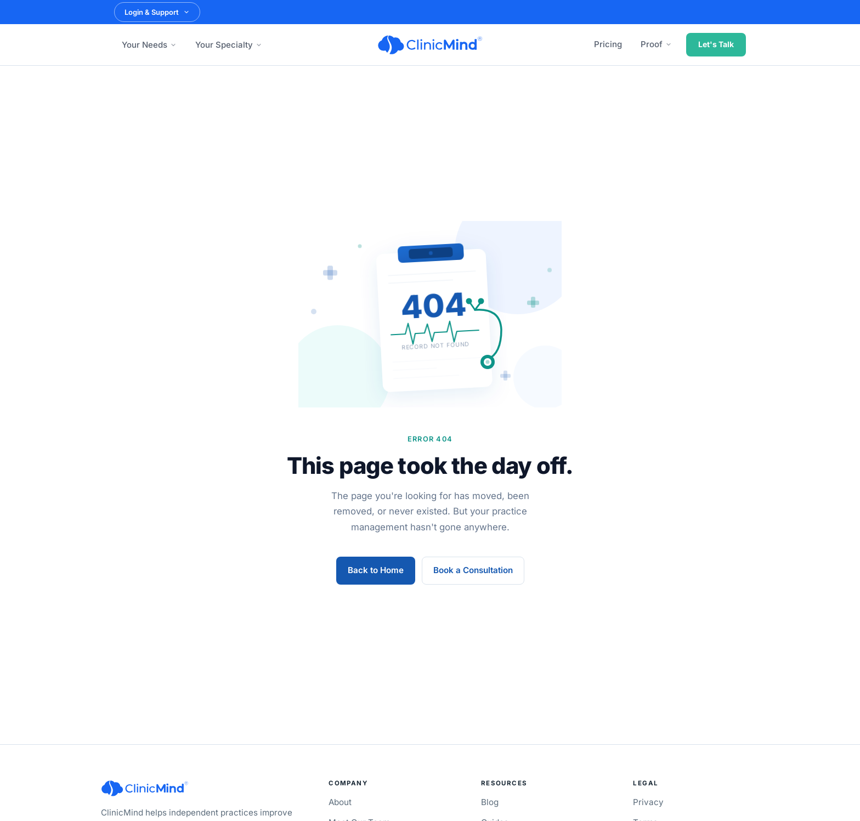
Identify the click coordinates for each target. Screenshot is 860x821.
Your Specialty (228, 44)
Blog (490, 802)
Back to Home (376, 570)
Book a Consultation (473, 570)
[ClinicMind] (430, 45)
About (340, 802)
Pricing (608, 44)
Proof (656, 44)
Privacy (648, 802)
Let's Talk (716, 44)
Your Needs (149, 44)
